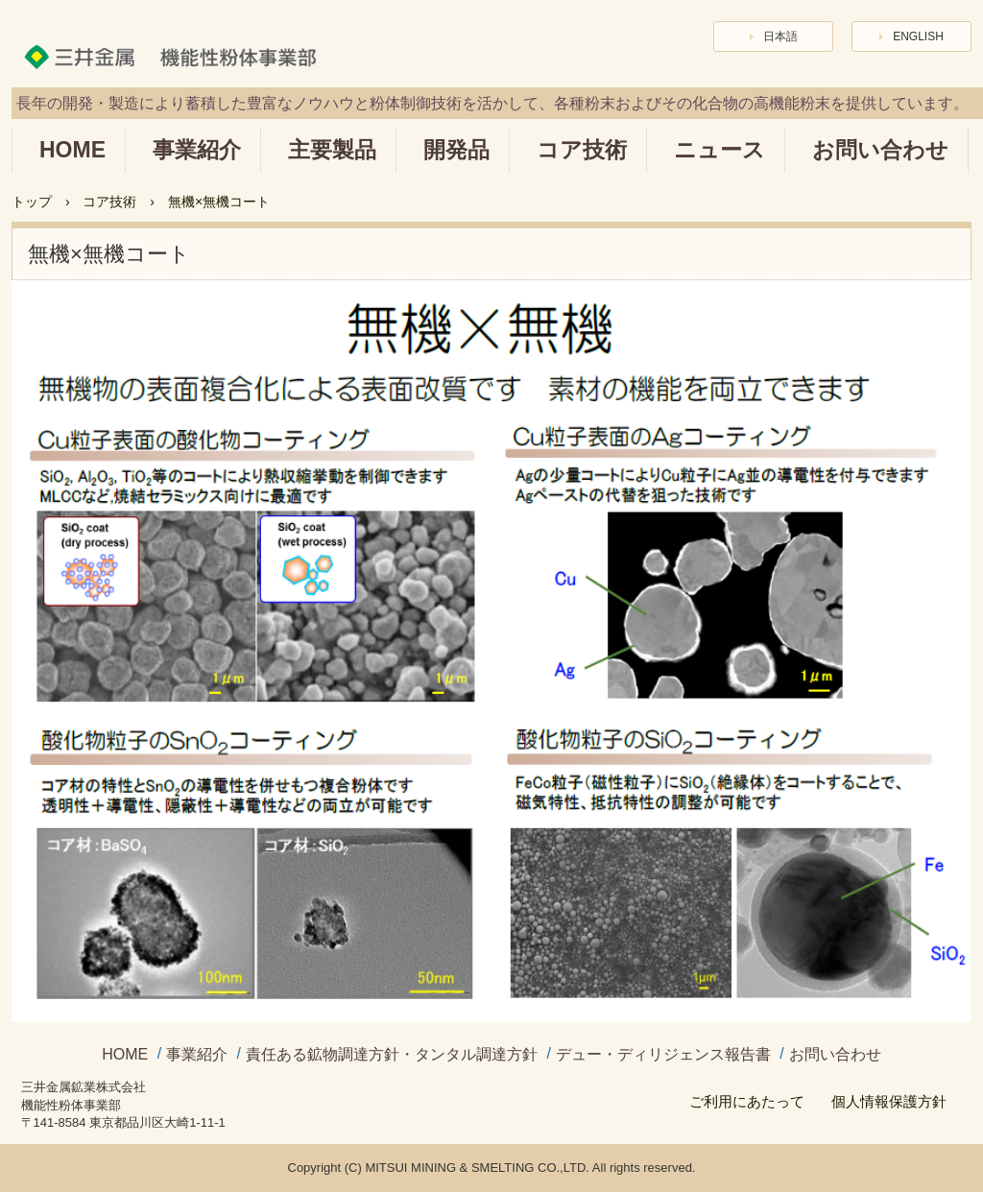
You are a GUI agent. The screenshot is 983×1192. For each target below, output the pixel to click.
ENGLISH (918, 36)
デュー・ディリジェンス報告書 (663, 1054)
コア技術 (582, 149)
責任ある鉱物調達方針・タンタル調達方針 (392, 1054)
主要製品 (332, 149)
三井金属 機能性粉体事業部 (181, 47)
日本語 (780, 36)
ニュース (719, 149)
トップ (32, 201)
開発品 (456, 149)
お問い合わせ (880, 149)
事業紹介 (197, 149)
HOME (72, 149)
